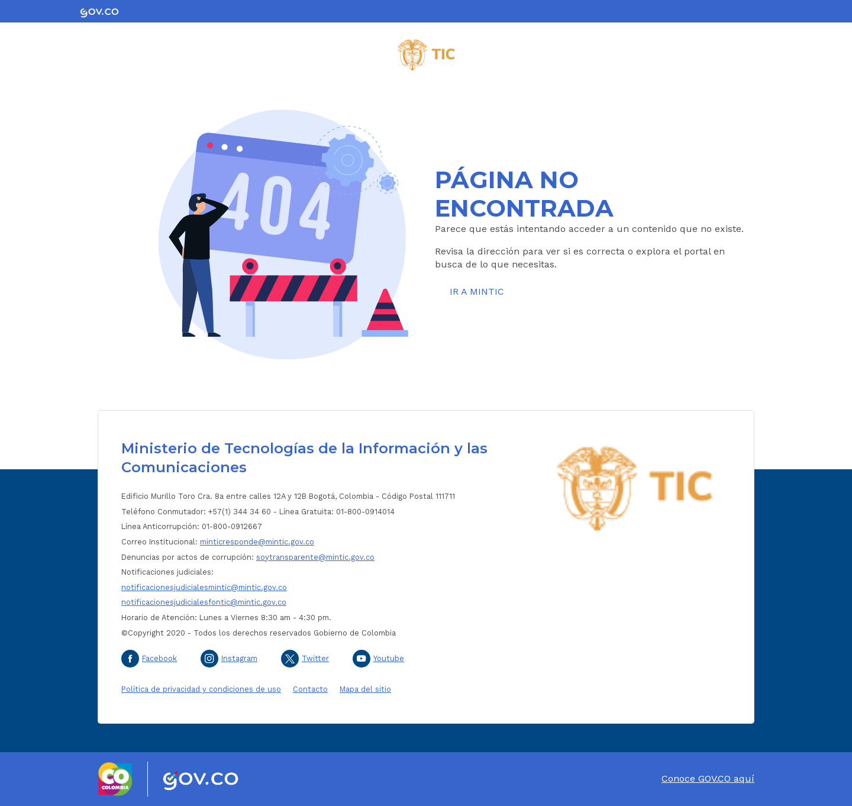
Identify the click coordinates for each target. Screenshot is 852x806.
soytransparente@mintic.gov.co (315, 557)
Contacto (310, 689)
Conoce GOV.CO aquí (707, 778)
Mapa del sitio (365, 689)
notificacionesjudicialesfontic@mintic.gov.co (203, 602)
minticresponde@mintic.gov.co (257, 541)
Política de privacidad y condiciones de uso (201, 689)
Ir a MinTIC (477, 291)
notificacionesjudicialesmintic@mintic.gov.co (204, 587)
